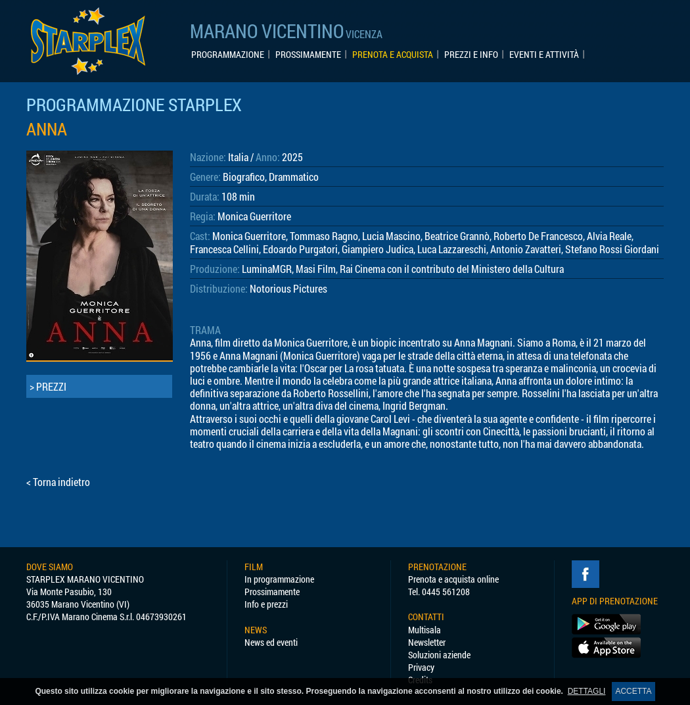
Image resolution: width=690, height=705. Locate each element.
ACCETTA (633, 691)
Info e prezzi (266, 604)
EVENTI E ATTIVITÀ (544, 55)
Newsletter (427, 642)
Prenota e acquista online (453, 579)
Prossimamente (272, 591)
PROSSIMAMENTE (308, 55)
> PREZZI (48, 386)
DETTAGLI (587, 691)
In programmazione (279, 579)
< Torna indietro (58, 482)
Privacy (421, 667)
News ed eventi (271, 642)
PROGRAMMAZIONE (227, 55)
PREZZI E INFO (471, 55)
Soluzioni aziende (439, 654)
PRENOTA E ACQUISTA (392, 55)
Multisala (424, 629)
